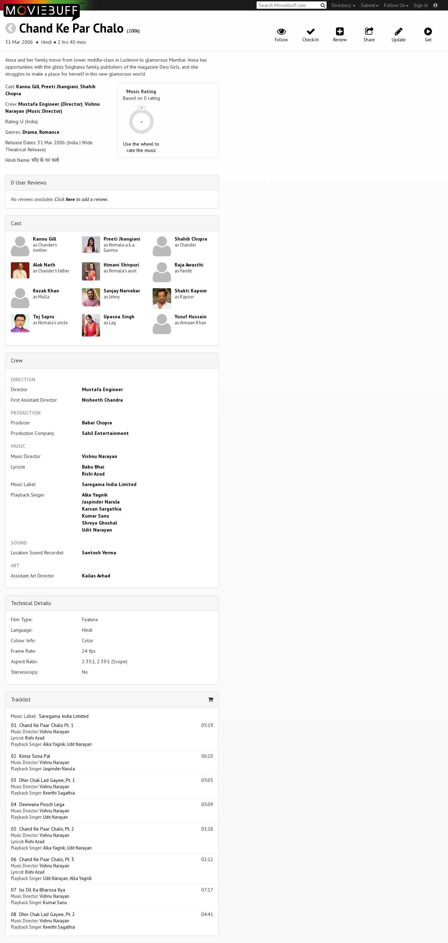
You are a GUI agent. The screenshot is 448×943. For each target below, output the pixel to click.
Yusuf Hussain (190, 316)
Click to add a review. (81, 199)
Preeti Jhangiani (59, 86)
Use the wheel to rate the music (141, 147)
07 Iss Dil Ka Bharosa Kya (38, 890)
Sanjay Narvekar (122, 290)
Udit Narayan (97, 530)
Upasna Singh (119, 316)
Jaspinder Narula (101, 502)
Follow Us (396, 5)
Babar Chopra (97, 423)
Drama (29, 132)
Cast (16, 223)
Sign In (421, 5)
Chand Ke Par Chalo (71, 28)
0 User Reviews (29, 182)
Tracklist (21, 699)
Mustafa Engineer (102, 389)
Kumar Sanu (95, 516)
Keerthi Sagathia (59, 793)
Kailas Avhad (96, 576)
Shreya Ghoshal (99, 523)
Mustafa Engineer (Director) (50, 104)
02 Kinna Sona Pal (30, 756)
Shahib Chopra (191, 239)
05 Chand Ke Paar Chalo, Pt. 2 (42, 829)
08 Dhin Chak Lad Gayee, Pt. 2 (43, 914)
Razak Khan (46, 290)
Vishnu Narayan (99, 456)
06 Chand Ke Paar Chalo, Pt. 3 (42, 859)
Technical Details (31, 602)
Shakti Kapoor (191, 290)
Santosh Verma (99, 552)
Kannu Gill (27, 86)
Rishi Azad (93, 474)
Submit (370, 5)
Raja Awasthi (189, 265)
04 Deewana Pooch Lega (37, 804)
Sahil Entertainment (105, 433)
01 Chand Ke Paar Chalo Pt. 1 (42, 725)
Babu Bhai (93, 467)
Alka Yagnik (94, 495)
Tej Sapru (43, 316)
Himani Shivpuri (121, 265)
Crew (17, 360)
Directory (344, 5)
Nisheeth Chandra (102, 400)
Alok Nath (44, 265)
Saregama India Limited (109, 484)
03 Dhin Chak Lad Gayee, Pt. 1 (43, 780)
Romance (49, 132)
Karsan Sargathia (101, 509)
